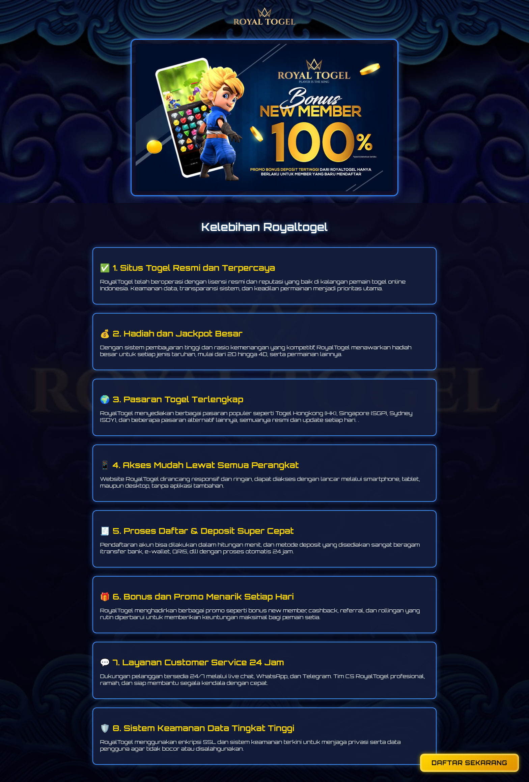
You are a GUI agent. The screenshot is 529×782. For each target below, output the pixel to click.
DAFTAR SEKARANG (469, 762)
